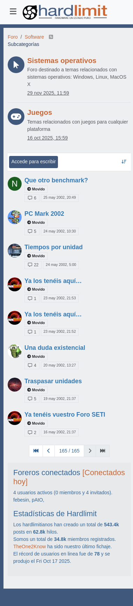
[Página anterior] (49, 451)
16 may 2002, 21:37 (59, 432)
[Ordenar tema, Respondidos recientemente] (124, 162)
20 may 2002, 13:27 (59, 365)
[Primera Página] (36, 451)
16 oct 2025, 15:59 (47, 138)
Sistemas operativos (61, 60)
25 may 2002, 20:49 (59, 197)
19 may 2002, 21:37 (59, 398)
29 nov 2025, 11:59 (48, 93)
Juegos (39, 112)
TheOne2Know (29, 546)
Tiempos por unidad (53, 247)
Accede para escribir (33, 161)
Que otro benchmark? (56, 180)
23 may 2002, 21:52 (59, 331)
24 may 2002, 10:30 (59, 231)
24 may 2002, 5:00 (61, 264)
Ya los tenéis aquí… (53, 280)
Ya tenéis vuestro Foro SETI (64, 414)
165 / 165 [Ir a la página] (69, 451)
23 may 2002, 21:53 (59, 298)
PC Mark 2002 (44, 213)
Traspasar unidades (53, 381)
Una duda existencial (54, 347)
